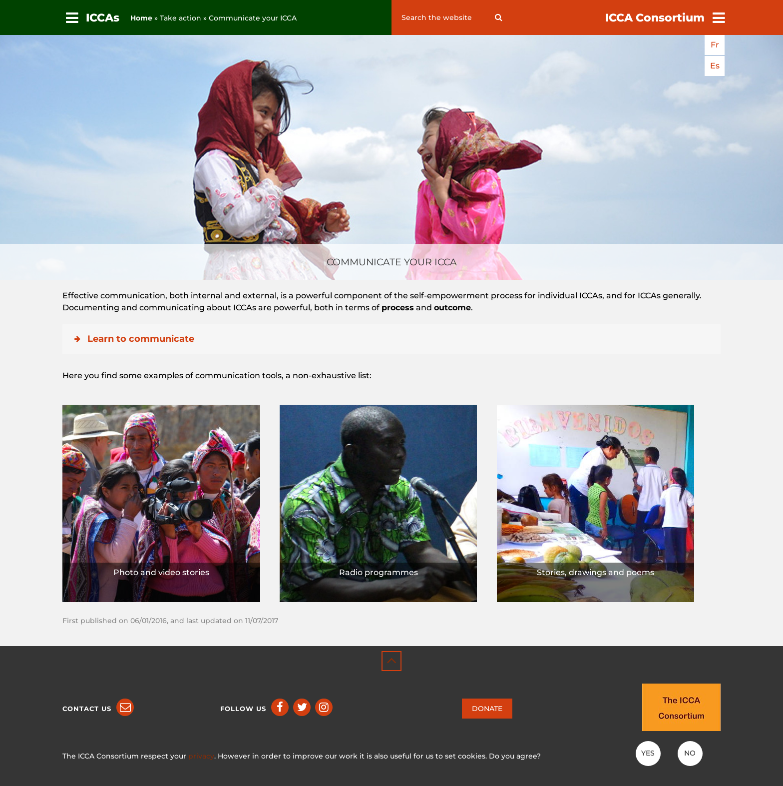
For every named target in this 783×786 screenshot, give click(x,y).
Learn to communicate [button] (133, 338)
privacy (201, 756)
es (715, 65)
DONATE (487, 708)
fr (715, 44)
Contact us (86, 709)
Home (141, 17)
